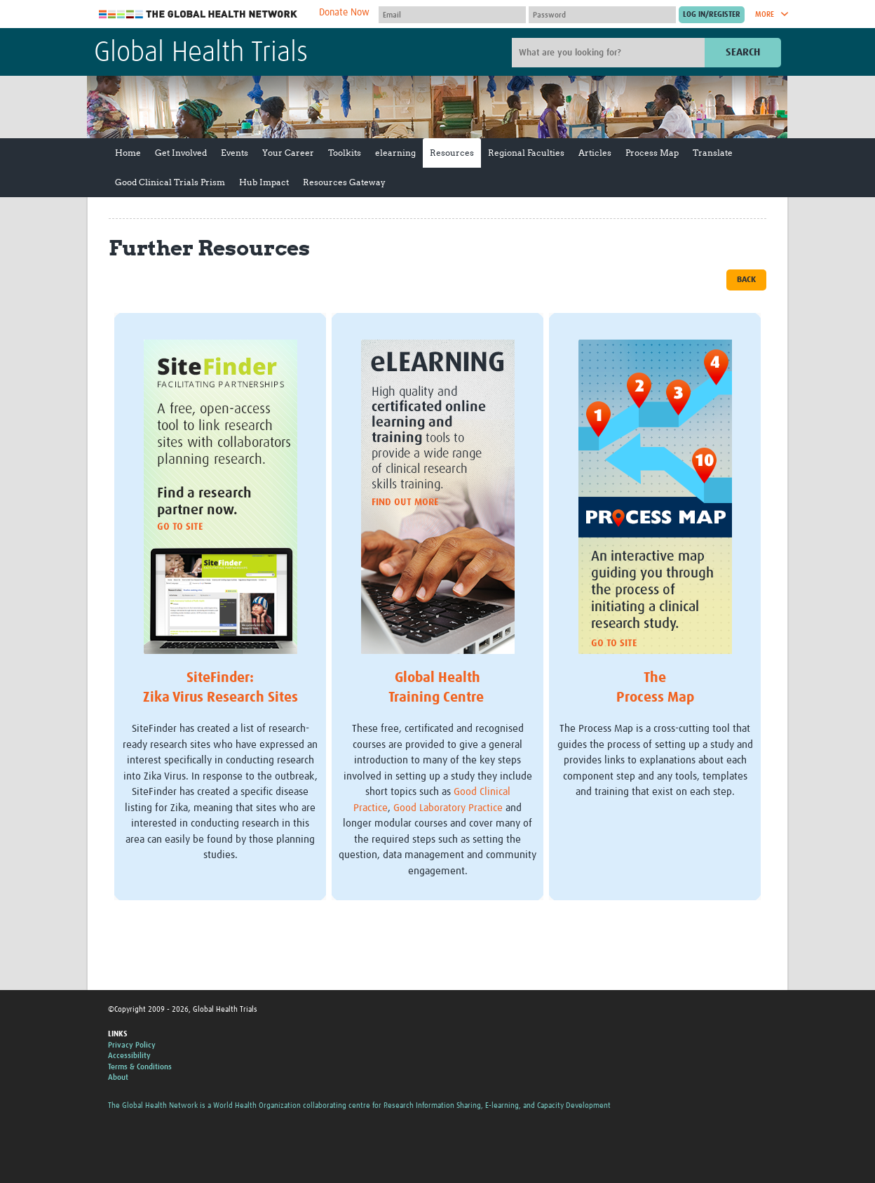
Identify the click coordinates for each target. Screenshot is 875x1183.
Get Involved (181, 152)
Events (234, 152)
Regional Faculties (526, 152)
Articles (594, 152)
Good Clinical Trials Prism (170, 182)
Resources (452, 152)
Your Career (288, 152)
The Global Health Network (198, 14)
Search (743, 52)
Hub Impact (264, 182)
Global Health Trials (201, 53)
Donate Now (344, 13)
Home (128, 152)
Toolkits (344, 152)
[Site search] (610, 52)
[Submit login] (712, 14)
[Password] (602, 14)
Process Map (652, 152)
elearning (395, 152)
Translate (713, 152)
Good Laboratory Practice (448, 808)
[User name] (452, 14)
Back (746, 280)
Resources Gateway (344, 182)
